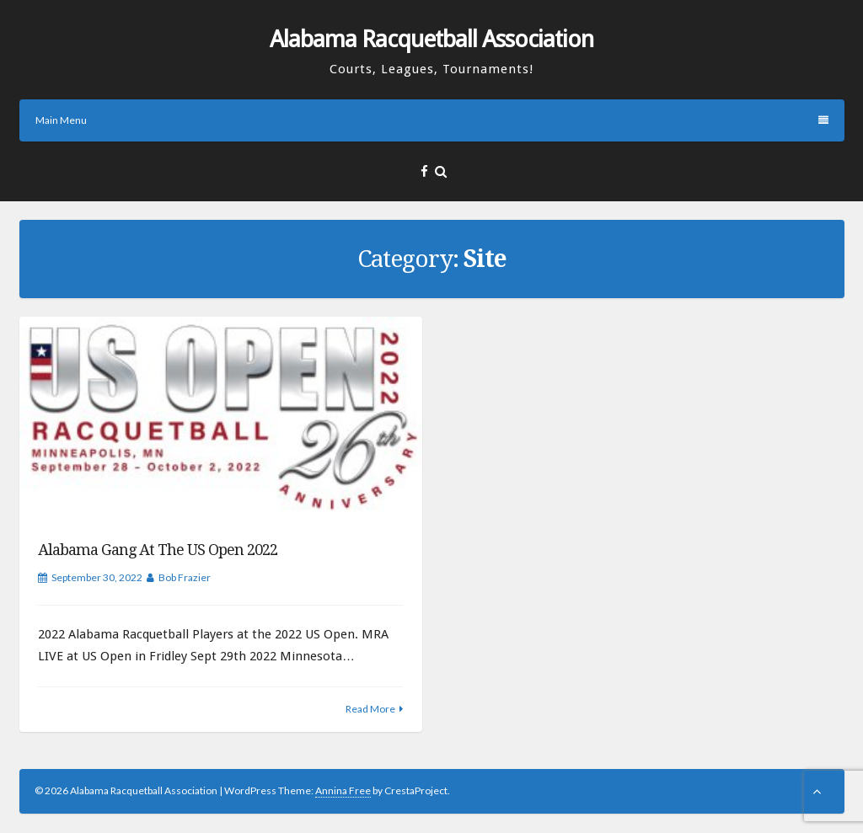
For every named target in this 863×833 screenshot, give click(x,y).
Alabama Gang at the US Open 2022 (157, 549)
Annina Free (343, 790)
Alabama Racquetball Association (431, 39)
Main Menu (431, 120)
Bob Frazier (184, 577)
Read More (370, 708)
